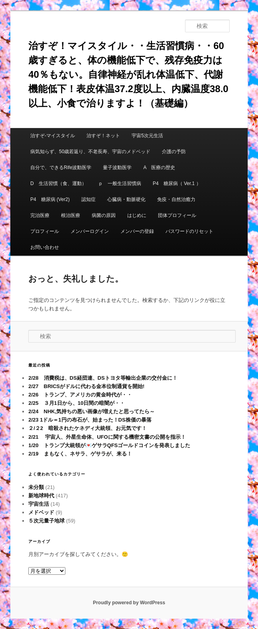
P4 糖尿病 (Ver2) (50, 199)
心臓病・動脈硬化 (126, 199)
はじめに (136, 215)
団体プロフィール (179, 215)
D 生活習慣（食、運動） (58, 183)
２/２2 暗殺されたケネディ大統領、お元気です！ (87, 428)
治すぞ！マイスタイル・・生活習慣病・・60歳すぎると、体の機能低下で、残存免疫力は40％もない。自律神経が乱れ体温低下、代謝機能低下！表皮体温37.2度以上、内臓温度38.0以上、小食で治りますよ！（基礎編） (128, 74)
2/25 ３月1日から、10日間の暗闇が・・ (76, 403)
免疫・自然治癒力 (176, 199)
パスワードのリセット (189, 231)
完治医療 (39, 215)
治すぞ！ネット (103, 135)
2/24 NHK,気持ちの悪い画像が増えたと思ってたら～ (91, 411)
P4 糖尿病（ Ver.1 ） (177, 183)
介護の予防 (174, 151)
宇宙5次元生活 (147, 135)
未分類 (36, 487)
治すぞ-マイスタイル (52, 135)
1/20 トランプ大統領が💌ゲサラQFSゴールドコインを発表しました (109, 445)
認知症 (88, 199)
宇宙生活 (38, 504)
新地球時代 (41, 496)
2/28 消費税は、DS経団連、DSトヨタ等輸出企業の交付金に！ (102, 378)
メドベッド (41, 512)
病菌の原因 (104, 215)
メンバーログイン (90, 231)
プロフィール (44, 231)
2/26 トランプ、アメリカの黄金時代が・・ (80, 395)
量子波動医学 (117, 167)
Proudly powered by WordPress (129, 602)
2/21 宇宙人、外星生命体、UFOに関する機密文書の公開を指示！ (106, 437)
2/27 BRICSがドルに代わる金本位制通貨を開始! (86, 386)
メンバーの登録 (137, 231)
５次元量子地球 (46, 521)
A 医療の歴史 (159, 167)
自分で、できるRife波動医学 (60, 167)
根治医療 (70, 215)
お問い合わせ (44, 247)
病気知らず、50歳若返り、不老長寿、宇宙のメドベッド (90, 151)
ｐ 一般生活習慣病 (119, 183)
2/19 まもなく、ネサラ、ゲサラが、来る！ (80, 454)
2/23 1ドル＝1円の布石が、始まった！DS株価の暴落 (89, 420)
